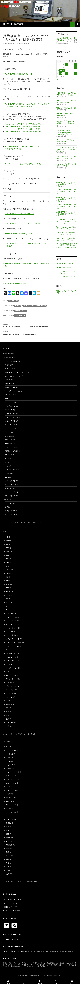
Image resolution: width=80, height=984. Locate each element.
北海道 (8, 870)
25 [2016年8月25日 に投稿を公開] (67, 73)
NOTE (6, 462)
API (7, 540)
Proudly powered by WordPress (26, 975)
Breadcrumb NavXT (21, 310)
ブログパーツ (10, 693)
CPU (7, 555)
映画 (7, 826)
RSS (7, 588)
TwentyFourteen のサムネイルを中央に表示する (23, 124)
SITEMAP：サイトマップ (64, 263)
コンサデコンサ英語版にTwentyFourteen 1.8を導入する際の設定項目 (26, 325)
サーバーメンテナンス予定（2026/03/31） (65, 114)
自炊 (7, 841)
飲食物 (8, 823)
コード (8, 650)
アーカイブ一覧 (10, 496)
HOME (58, 38)
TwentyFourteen (20, 315)
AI (7, 537)
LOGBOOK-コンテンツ (12, 376)
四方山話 (8, 440)
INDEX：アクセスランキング (66, 277)
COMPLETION (10, 387)
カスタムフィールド (12, 639)
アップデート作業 (13, 300)
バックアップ (10, 675)
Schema (8, 591)
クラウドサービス (12, 646)
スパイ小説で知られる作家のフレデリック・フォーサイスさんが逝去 (66, 245)
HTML (8, 566)
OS (7, 577)
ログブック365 (10, 484)
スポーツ (9, 768)
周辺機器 (9, 845)
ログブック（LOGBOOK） (14, 24)
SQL (7, 602)
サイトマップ (9, 503)
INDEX (6, 477)
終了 (7, 711)
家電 (7, 834)
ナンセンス (10, 797)
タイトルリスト (10, 481)
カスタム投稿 (10, 635)
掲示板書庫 (18, 305)
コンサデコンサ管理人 (23, 43)
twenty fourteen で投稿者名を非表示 (18, 234)
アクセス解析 (10, 613)
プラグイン (8, 402)
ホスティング (9, 413)
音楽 (7, 830)
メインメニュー (77, 24)
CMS (7, 551)
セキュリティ (10, 657)
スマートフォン (11, 779)
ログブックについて (11, 511)
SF (7, 746)
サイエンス (10, 765)
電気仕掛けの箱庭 (11, 451)
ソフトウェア (9, 425)
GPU (7, 562)
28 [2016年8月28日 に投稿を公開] (75, 73)
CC (7, 544)
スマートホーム (11, 783)
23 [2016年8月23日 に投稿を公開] (61, 73)
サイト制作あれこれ (10, 391)
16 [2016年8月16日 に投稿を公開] (61, 70)
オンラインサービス (11, 417)
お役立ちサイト (10, 421)
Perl (7, 580)
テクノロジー (10, 790)
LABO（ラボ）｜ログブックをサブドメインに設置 (66, 101)
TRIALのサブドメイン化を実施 (66, 108)
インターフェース (12, 628)
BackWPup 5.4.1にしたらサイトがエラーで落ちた (66, 220)
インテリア (10, 754)
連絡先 (7, 507)
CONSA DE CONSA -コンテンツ (15, 372)
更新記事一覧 (9, 488)
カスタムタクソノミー (13, 642)
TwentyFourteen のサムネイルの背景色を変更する (23, 126)
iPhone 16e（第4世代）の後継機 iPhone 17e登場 (66, 165)
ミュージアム (10, 812)
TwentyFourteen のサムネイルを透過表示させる (23, 129)
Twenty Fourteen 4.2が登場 (65, 232)
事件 (7, 708)
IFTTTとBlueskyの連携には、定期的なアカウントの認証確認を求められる (66, 149)
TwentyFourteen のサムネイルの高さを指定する (23, 131)
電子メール (10, 722)
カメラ (8, 757)
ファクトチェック (12, 679)
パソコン (9, 801)
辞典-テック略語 (10, 469)
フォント (9, 682)
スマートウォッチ (12, 772)
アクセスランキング (11, 492)
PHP (7, 584)
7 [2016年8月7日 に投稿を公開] (75, 64)
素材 (7, 719)
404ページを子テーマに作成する (17, 283)
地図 (7, 852)
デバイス (9, 664)
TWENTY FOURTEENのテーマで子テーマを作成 (23, 224)
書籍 (7, 848)
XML (7, 606)
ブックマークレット (12, 686)
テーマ (5, 32)
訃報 (7, 863)
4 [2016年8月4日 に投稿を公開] (66, 64)
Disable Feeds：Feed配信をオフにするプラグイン (23, 164)
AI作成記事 (8, 443)
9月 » (74, 79)
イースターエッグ (12, 624)
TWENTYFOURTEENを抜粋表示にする (19, 74)
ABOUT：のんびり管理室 (11, 911)
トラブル (9, 671)
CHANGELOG (8, 368)
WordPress (8, 395)
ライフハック (10, 819)
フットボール (10, 805)
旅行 (7, 874)
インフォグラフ (11, 631)
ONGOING (8, 383)
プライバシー (10, 690)
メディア (9, 816)
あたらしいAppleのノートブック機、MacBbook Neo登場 (66, 157)
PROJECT (7, 380)
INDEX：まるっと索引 (10, 907)
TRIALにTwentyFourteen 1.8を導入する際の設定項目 (26, 332)
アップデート (10, 617)
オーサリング (9, 410)
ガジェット (8, 428)
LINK (6, 458)
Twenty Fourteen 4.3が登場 (65, 238)
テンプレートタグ (12, 668)
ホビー (8, 808)
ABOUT (6, 499)
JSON (8, 573)
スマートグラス (11, 776)
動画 (7, 859)
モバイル (9, 697)
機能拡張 (9, 704)
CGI (7, 548)
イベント (8, 432)
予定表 (7, 466)
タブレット (10, 786)
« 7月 (58, 79)
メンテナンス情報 (11, 361)
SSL (7, 599)
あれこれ (7, 436)
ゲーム (8, 761)
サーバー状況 (8, 357)
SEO (7, 595)
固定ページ (6, 455)
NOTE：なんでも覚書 (10, 903)
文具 (7, 866)
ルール (8, 701)
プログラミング (10, 406)
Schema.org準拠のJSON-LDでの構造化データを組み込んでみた (66, 123)
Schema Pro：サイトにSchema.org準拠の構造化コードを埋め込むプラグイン (66, 132)
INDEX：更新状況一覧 (63, 267)
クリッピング (9, 447)
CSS (7, 559)
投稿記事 (65, 38)
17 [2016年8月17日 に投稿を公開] (64, 70)
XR (7, 610)
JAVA (8, 570)
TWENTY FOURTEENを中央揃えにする (19, 214)
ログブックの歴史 (11, 514)
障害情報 (8, 365)
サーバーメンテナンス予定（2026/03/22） (65, 140)
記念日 (8, 837)
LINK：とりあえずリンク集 (12, 899)
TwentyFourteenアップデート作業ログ (35, 305)
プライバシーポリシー (9, 975)
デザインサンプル (12, 661)
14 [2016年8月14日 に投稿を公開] (75, 67)
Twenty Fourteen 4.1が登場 (65, 227)
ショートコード (11, 653)
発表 (7, 726)
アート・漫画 (10, 750)
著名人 (8, 856)
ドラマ (8, 794)
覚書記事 (8, 473)
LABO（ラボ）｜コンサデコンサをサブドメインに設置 (66, 94)
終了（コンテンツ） (12, 715)
